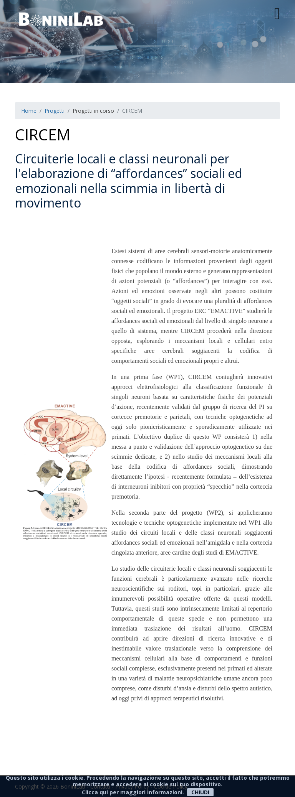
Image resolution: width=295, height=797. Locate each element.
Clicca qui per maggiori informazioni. (133, 792)
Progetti (55, 110)
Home (28, 110)
